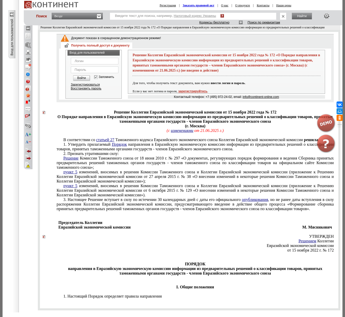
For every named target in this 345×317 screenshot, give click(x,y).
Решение (71, 158)
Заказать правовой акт (198, 5)
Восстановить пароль (86, 88)
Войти (81, 78)
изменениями (182, 130)
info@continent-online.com (261, 97)
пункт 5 (70, 172)
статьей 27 (105, 140)
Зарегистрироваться (85, 84)
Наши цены (283, 5)
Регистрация (168, 5)
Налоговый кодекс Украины (195, 16)
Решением (307, 241)
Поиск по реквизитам (264, 22)
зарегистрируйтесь (192, 91)
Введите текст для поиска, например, (165, 16)
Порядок (119, 144)
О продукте (242, 5)
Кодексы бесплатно (214, 22)
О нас (224, 5)
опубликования (255, 199)
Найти (302, 16)
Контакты (263, 5)
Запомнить (106, 77)
